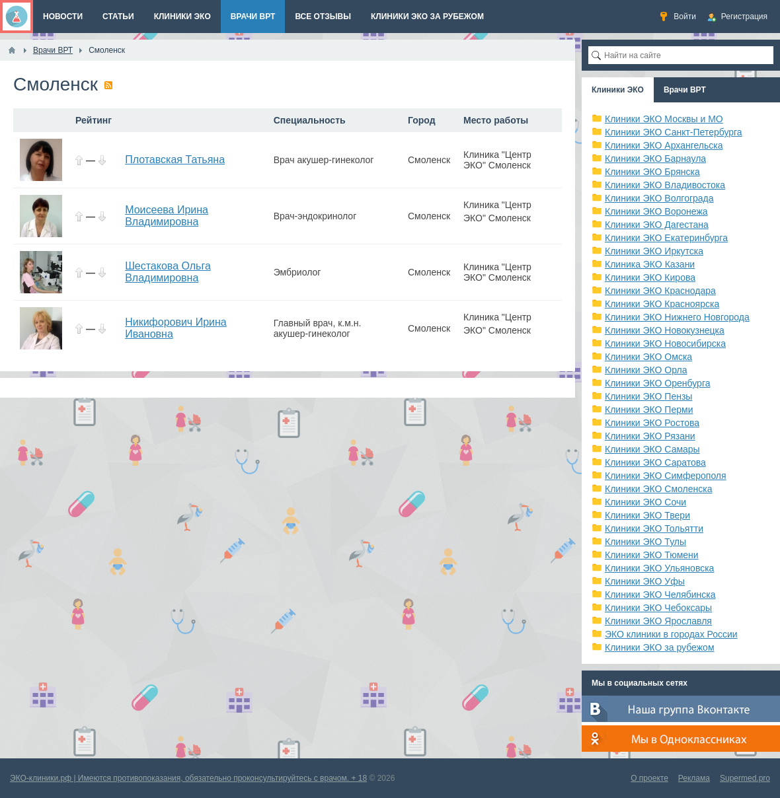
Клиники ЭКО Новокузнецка (664, 330)
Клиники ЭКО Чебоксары (658, 607)
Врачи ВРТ (685, 89)
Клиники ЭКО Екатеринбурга (666, 238)
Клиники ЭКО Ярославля (658, 621)
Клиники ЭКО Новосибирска (665, 343)
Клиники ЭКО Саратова (655, 462)
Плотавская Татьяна (175, 159)
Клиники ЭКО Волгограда (659, 198)
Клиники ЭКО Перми (649, 409)
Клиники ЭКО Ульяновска (659, 568)
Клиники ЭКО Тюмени (652, 555)
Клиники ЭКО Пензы (648, 396)
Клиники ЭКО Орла (646, 370)
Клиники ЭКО (618, 89)
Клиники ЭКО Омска (648, 356)
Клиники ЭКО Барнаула (655, 158)
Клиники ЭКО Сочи (645, 502)
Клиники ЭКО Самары (652, 449)
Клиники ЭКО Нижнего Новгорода (677, 317)
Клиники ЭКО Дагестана (657, 224)
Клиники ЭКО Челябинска (660, 594)
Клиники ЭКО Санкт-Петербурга (673, 132)
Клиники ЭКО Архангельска (664, 145)
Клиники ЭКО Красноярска (662, 304)
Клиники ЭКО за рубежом (660, 647)
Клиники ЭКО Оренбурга (658, 383)
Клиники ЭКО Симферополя (665, 475)
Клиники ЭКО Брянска (652, 171)
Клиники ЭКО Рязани (650, 436)
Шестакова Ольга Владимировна (168, 271)
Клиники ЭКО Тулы (645, 541)
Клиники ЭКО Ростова (652, 422)
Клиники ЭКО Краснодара (660, 290)
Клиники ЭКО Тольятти (654, 528)
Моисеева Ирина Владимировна (166, 215)
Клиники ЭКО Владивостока (665, 185)
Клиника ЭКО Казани (650, 264)
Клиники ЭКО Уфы (645, 581)
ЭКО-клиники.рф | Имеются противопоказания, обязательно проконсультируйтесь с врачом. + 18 (188, 778)
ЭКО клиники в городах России (671, 634)
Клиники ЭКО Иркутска (654, 251)
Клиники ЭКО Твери (647, 515)
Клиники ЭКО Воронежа (656, 211)
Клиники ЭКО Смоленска (659, 489)
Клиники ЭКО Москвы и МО (664, 119)
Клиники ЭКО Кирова (650, 277)
